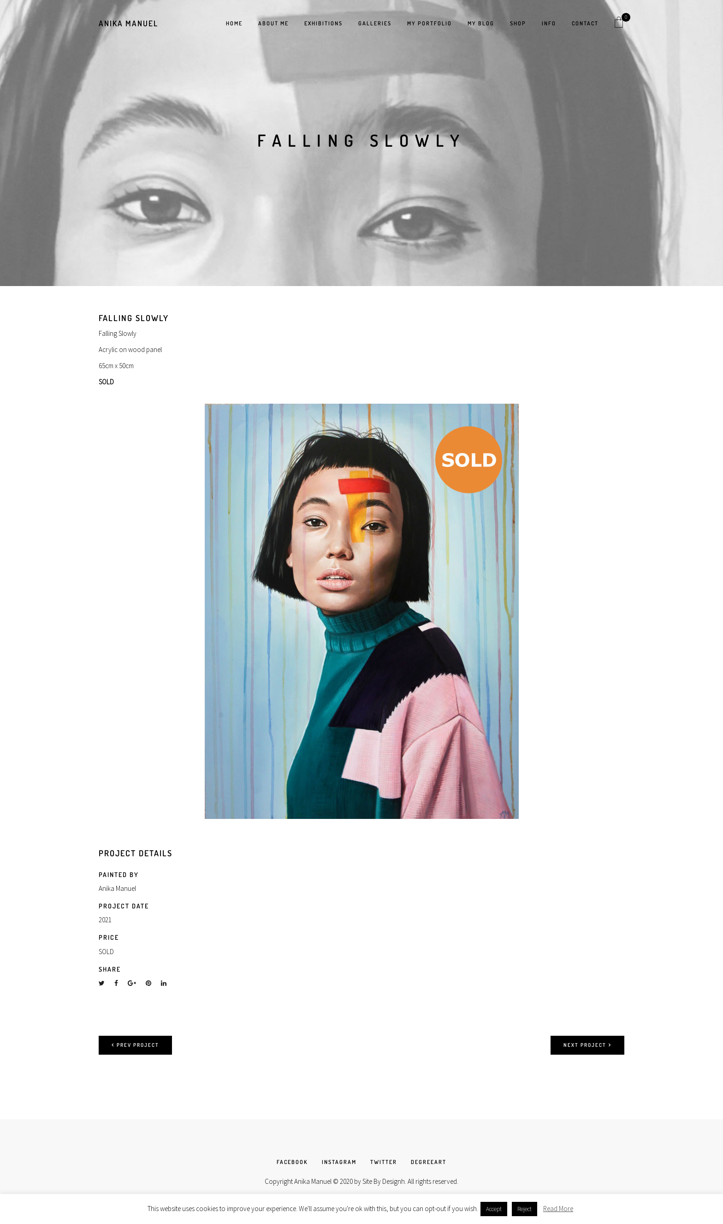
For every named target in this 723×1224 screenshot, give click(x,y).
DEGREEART (428, 1161)
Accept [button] (494, 1209)
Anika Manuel (128, 23)
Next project (587, 1045)
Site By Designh (383, 1181)
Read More (558, 1208)
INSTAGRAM (339, 1161)
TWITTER (383, 1161)
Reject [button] (524, 1209)
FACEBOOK (292, 1161)
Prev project (135, 1045)
